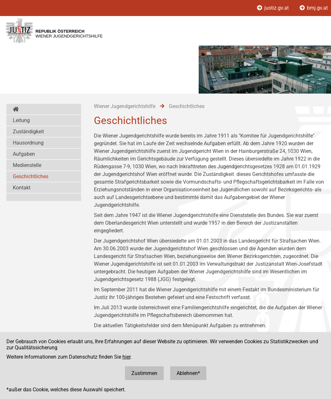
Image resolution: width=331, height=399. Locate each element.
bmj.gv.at (314, 8)
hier (126, 357)
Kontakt (21, 188)
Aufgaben (24, 154)
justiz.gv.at (273, 8)
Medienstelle (27, 165)
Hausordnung (28, 143)
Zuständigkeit (28, 132)
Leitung (21, 120)
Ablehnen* (188, 373)
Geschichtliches (30, 176)
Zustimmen (144, 373)
